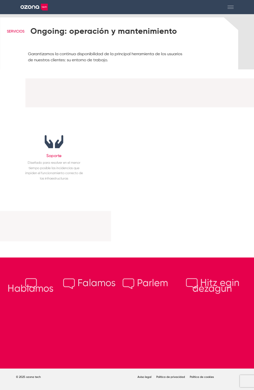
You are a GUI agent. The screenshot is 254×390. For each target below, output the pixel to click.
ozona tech (33, 377)
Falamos (89, 283)
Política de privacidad (170, 377)
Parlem (145, 283)
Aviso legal (144, 377)
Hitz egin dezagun (212, 286)
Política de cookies (202, 377)
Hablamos (30, 286)
